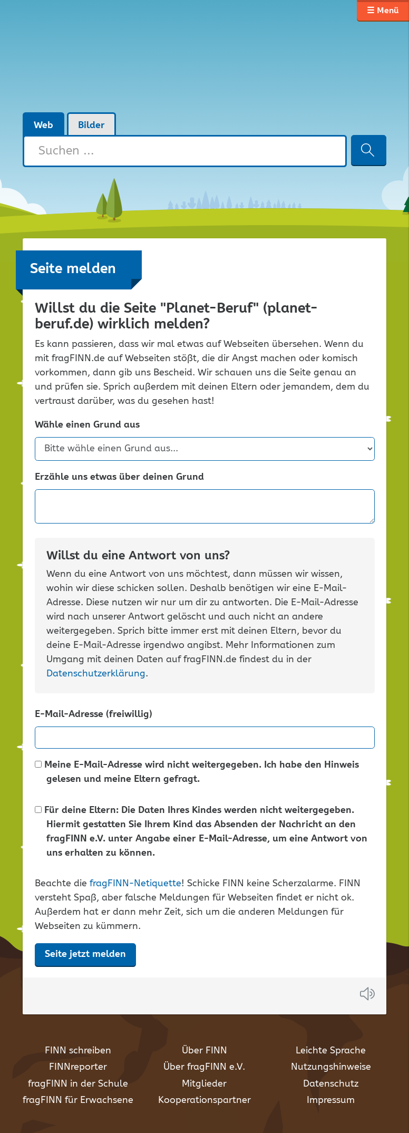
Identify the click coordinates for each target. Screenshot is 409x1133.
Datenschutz (330, 1084)
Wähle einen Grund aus (87, 425)
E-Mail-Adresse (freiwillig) (93, 715)
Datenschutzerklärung (95, 673)
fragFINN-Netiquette (135, 883)
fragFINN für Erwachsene (78, 1100)
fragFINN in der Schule (78, 1084)
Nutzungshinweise (331, 1067)
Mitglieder (204, 1084)
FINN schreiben (78, 1050)
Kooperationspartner (204, 1100)
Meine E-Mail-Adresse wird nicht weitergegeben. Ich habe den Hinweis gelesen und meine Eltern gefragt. (197, 772)
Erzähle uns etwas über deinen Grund (119, 477)
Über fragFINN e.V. (204, 1067)
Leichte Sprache (331, 1050)
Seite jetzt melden (85, 954)
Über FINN (204, 1050)
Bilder (91, 125)
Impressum (331, 1100)
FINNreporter (78, 1067)
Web (43, 125)
